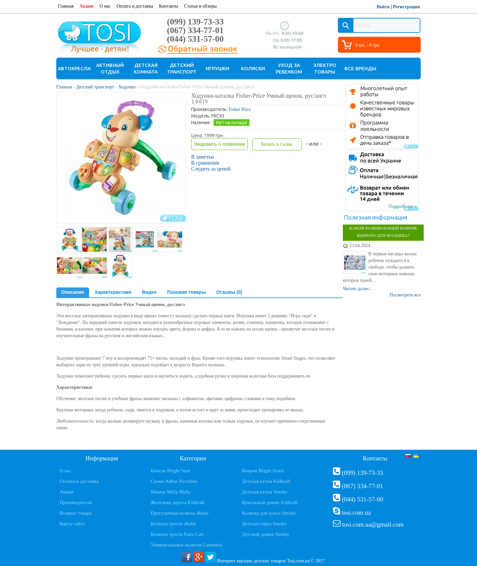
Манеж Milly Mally (171, 491)
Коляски (253, 68)
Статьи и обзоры (200, 6)
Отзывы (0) (229, 292)
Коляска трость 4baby (173, 523)
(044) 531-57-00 (195, 39)
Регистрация (406, 6)
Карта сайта (72, 523)
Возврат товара (75, 513)
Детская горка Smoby (264, 523)
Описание (72, 292)
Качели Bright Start (170, 470)
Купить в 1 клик (276, 144)
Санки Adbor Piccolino (174, 481)
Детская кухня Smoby (265, 491)
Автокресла (74, 68)
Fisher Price (240, 109)
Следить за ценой (211, 169)
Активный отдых (110, 68)
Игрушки (217, 68)
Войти (383, 6)
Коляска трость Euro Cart (177, 534)
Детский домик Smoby (265, 534)
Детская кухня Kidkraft (266, 481)
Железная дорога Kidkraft (177, 502)
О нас (105, 6)
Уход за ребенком (289, 68)
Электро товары (324, 68)
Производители (76, 502)
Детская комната (146, 68)
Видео (149, 292)
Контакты (168, 6)
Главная (66, 6)
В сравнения (205, 163)
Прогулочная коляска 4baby (180, 513)
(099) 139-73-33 (195, 21)
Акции (86, 6)
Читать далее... (357, 288)
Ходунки (126, 86)
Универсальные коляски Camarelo (186, 544)
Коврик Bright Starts (263, 470)
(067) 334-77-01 (195, 30)
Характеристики (113, 292)
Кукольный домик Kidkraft (270, 502)
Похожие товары (186, 292)
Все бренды (360, 68)
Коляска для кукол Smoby (269, 513)
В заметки (202, 157)
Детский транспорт (181, 68)
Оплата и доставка (135, 6)
